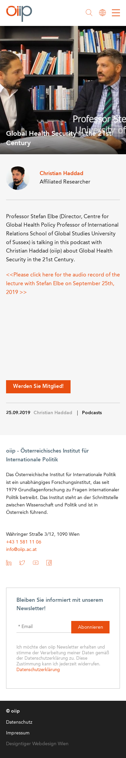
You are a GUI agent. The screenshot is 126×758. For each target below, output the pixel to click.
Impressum (18, 733)
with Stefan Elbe (44, 284)
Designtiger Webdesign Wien (37, 743)
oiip (21, 13)
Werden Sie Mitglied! (38, 386)
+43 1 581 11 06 (23, 542)
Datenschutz (19, 722)
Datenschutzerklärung (38, 670)
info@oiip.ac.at (21, 549)
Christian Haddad (53, 412)
